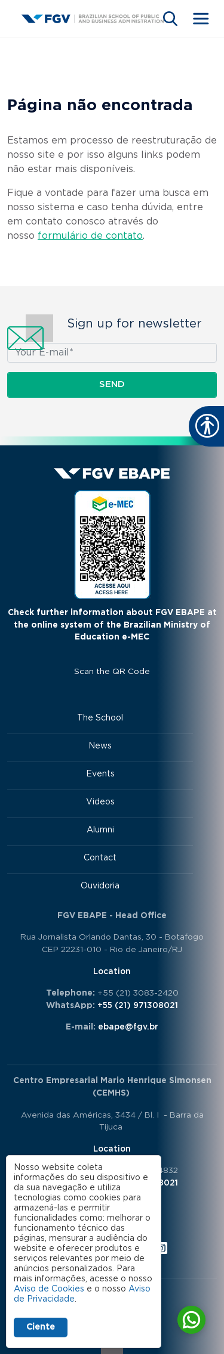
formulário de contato (90, 236)
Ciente (40, 1327)
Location (112, 972)
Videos (100, 802)
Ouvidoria (100, 886)
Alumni (100, 830)
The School (100, 718)
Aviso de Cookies (49, 1289)
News (100, 746)
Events (100, 774)
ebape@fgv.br (128, 1027)
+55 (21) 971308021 (137, 1006)
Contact (100, 858)
